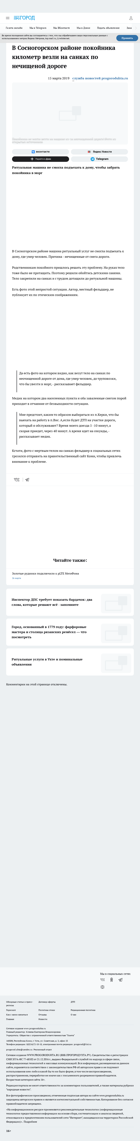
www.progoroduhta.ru (35, 1028)
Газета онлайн (14, 27)
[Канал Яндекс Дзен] (40, 159)
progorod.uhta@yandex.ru (19, 1049)
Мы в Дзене (83, 27)
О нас (73, 1014)
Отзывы (42, 1014)
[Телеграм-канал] (99, 159)
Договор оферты (47, 1001)
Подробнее (30, 1121)
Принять (127, 38)
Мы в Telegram (38, 27)
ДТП (73, 1001)
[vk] (17, 479)
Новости (42, 1019)
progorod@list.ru (82, 1044)
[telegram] (28, 479)
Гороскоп (11, 1010)
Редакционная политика (83, 1010)
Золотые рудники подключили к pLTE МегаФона (70, 576)
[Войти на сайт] (131, 18)
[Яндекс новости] (99, 152)
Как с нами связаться (17, 1014)
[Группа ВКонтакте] (40, 152)
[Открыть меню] (7, 18)
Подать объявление (108, 27)
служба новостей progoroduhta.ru (100, 78)
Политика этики (46, 1010)
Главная (10, 1019)
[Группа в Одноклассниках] (111, 979)
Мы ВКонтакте (61, 27)
